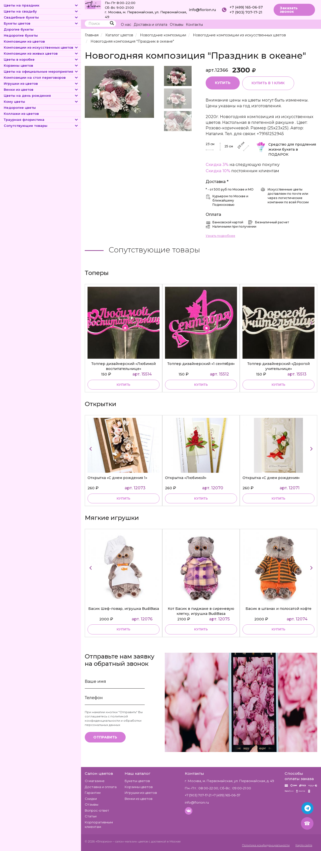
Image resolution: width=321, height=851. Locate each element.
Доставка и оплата (150, 24)
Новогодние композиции (162, 35)
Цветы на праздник (41, 5)
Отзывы (176, 24)
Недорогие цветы (20, 108)
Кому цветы (41, 102)
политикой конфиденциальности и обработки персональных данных (113, 720)
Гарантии (93, 793)
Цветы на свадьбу (41, 11)
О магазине (95, 781)
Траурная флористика (41, 120)
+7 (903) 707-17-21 (245, 12)
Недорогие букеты (21, 35)
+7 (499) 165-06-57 (246, 7)
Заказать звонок (289, 10)
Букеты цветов (41, 23)
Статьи (91, 816)
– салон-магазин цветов (130, 841)
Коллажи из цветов (21, 114)
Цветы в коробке (41, 59)
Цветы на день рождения (41, 95)
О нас (126, 24)
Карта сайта (303, 845)
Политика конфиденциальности (262, 845)
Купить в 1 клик (268, 83)
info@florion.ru (202, 10)
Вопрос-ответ (97, 810)
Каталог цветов (119, 35)
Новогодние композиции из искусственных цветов (238, 35)
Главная (92, 35)
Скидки (91, 799)
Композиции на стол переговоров (41, 77)
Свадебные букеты (41, 17)
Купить (222, 83)
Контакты (194, 24)
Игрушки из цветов (41, 83)
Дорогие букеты (19, 29)
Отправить (105, 737)
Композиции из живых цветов (41, 53)
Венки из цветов (41, 89)
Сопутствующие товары (41, 126)
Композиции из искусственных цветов (41, 47)
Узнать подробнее (220, 236)
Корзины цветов (41, 65)
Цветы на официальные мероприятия (41, 71)
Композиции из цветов (24, 41)
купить (123, 385)
